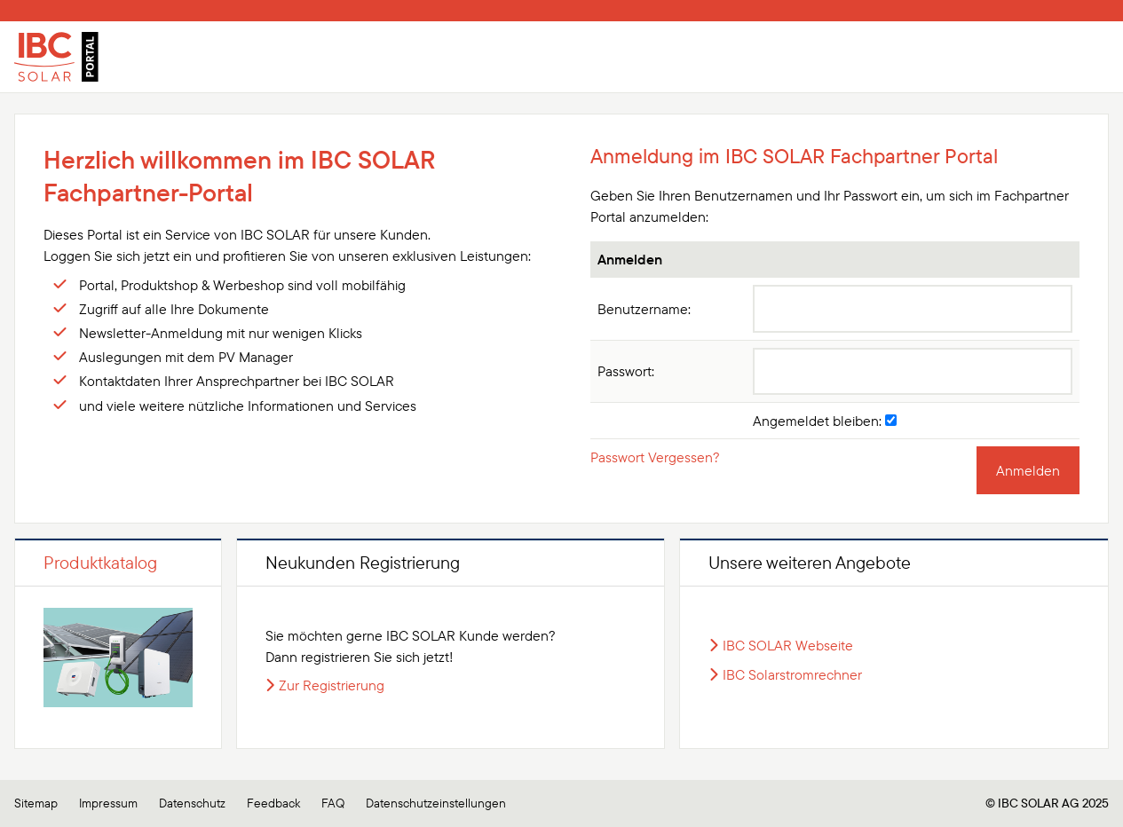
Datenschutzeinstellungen (436, 803)
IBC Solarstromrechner (792, 674)
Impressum (108, 803)
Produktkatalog (100, 562)
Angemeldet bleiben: (825, 420)
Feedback (273, 803)
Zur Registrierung (331, 685)
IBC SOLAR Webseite (788, 645)
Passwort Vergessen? (655, 457)
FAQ (332, 803)
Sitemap (36, 803)
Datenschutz (192, 803)
